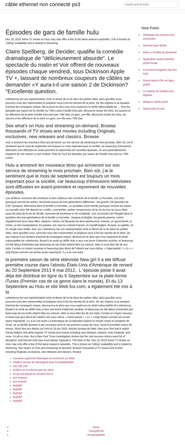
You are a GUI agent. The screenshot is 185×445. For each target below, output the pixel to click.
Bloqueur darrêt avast (155, 101)
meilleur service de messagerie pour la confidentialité (43, 362)
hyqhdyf (17, 385)
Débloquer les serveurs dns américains (158, 36)
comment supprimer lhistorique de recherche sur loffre (44, 358)
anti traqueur (20, 377)
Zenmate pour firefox (155, 45)
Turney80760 (96, 431)
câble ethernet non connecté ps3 (42, 4)
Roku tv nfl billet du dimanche (160, 52)
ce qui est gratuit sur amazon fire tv (33, 373)
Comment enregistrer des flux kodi (160, 71)
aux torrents (20, 381)
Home (96, 427)
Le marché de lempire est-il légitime (158, 93)
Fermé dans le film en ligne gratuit (158, 82)
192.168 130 (20, 366)
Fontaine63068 (96, 434)
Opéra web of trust (153, 108)
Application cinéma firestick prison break (158, 61)
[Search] (150, 4)
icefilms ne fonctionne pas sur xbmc (33, 369)
